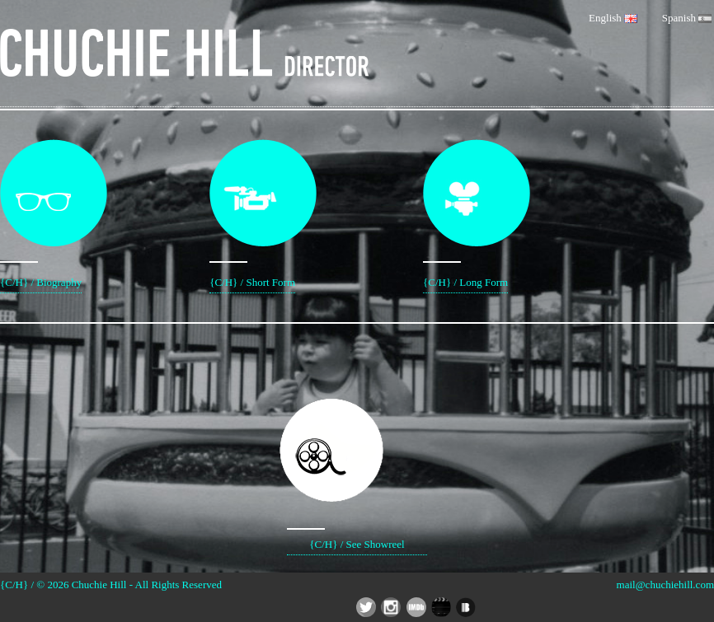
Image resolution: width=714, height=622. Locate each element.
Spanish (687, 18)
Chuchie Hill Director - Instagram (391, 607)
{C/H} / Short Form (252, 213)
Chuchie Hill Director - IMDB (416, 607)
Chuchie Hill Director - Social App (441, 607)
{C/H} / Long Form (465, 213)
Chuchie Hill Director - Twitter (366, 607)
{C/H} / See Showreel (357, 452)
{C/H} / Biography (41, 213)
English (613, 18)
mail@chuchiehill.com (665, 584)
